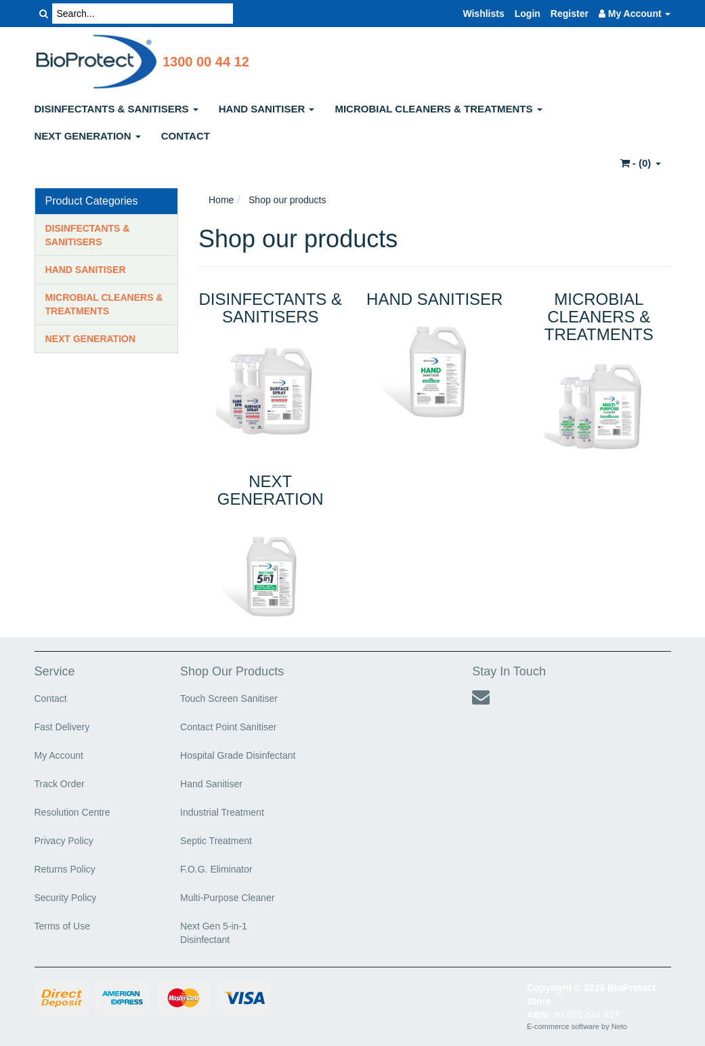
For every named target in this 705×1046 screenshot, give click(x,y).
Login (527, 13)
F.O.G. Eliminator (216, 869)
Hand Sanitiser (211, 783)
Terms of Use (62, 926)
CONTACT (185, 136)
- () (640, 163)
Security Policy (66, 897)
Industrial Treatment (222, 812)
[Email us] (481, 697)
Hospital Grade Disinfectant (237, 755)
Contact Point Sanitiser (228, 726)
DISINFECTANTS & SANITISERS (116, 108)
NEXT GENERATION (88, 136)
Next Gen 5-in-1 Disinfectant (213, 933)
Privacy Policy (64, 840)
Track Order (60, 783)
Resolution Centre (72, 812)
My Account (59, 755)
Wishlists (483, 13)
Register (570, 13)
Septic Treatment (216, 840)
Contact (51, 698)
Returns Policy (65, 869)
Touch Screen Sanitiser (229, 698)
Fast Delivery (62, 726)
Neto (619, 1026)
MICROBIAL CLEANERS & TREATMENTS (438, 108)
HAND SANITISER (267, 108)
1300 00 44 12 (206, 61)
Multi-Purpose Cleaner (227, 897)
